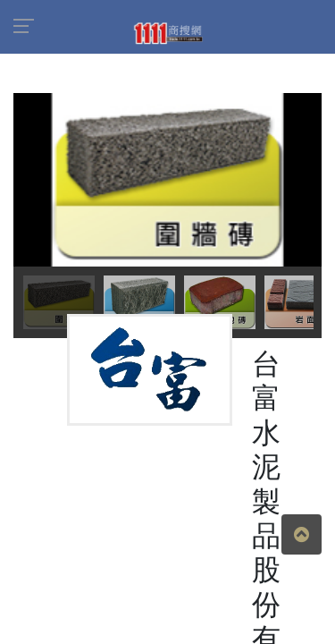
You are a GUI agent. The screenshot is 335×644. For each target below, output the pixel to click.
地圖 (285, 438)
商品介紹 (138, 438)
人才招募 (218, 438)
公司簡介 (58, 438)
